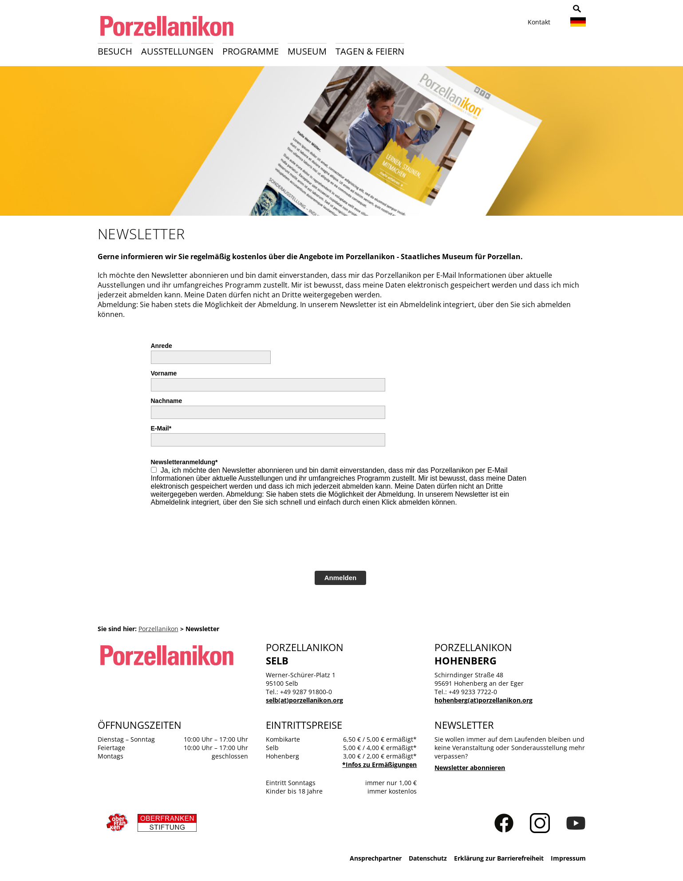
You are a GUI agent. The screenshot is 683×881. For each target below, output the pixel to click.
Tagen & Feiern (370, 51)
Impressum (568, 858)
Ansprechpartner (376, 858)
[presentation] (218, 542)
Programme (250, 51)
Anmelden (340, 577)
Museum (307, 51)
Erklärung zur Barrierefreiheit (499, 858)
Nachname (166, 400)
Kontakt (539, 22)
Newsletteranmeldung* (184, 462)
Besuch (115, 51)
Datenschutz (428, 858)
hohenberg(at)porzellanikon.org (483, 700)
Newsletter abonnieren (469, 767)
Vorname (164, 373)
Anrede (161, 345)
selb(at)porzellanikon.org (304, 700)
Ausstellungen (177, 51)
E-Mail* (161, 428)
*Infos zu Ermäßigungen (379, 764)
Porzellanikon (158, 628)
